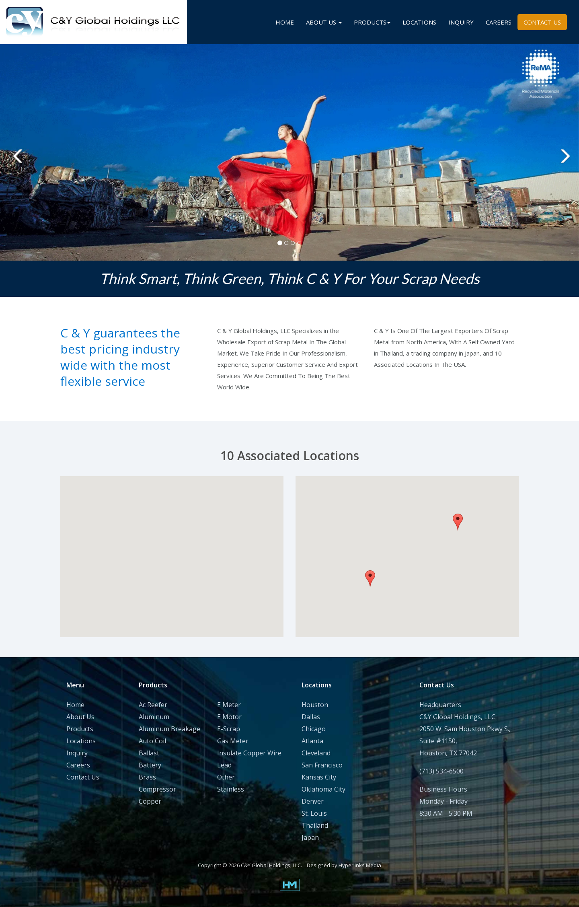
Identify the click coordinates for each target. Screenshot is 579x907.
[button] (14, 152)
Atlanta (312, 740)
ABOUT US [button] (324, 22)
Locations (81, 740)
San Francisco (322, 765)
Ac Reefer (153, 704)
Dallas (311, 716)
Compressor (157, 789)
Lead (224, 765)
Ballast (149, 753)
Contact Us (82, 777)
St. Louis (314, 813)
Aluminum (154, 716)
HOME (284, 22)
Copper (150, 801)
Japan (310, 837)
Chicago (314, 728)
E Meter (229, 704)
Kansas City (319, 777)
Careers (78, 765)
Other (226, 777)
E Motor (229, 716)
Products (79, 728)
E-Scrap (228, 728)
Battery (150, 765)
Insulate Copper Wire (249, 753)
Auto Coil (152, 740)
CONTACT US (542, 22)
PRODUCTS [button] (372, 22)
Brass (147, 777)
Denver (313, 801)
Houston (315, 704)
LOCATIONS (419, 22)
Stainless (230, 789)
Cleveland (316, 753)
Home (75, 704)
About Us (80, 716)
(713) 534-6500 (441, 771)
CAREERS (498, 22)
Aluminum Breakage (169, 728)
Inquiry (77, 753)
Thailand (315, 825)
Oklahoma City (323, 789)
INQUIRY (461, 22)
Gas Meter (232, 740)
